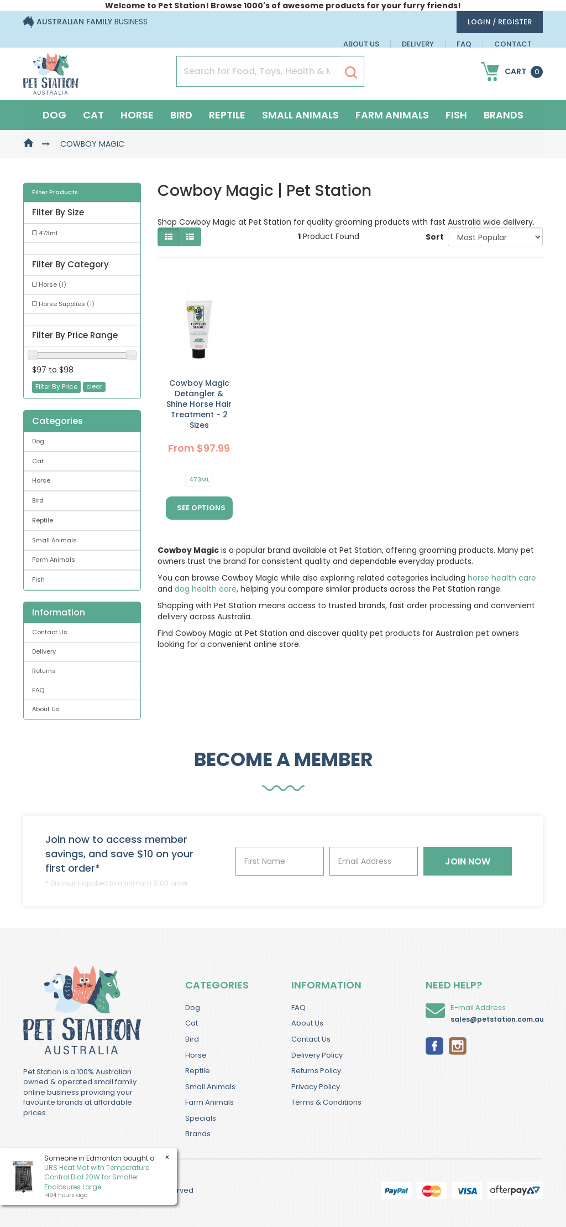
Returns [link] (44, 670)
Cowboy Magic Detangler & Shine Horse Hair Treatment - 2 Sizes (199, 404)
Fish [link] (38, 579)
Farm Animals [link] (53, 559)
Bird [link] (38, 500)
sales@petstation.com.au (497, 1019)
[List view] (190, 236)
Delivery (418, 44)
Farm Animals (392, 115)
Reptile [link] (42, 520)
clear (94, 386)
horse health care (502, 577)
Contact (513, 44)
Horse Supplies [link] (67, 303)
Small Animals (300, 115)
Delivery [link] (44, 651)
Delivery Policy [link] (317, 1055)
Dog (54, 115)
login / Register (500, 22)
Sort (432, 236)
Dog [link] (38, 441)
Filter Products (55, 192)
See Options (201, 508)
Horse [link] (52, 284)
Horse (137, 115)
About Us (361, 44)
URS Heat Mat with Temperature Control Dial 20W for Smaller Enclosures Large (96, 1177)
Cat (93, 115)
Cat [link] (38, 461)
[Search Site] (351, 72)
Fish (456, 115)
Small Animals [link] (54, 540)
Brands (503, 115)
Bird (181, 115)
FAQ (464, 44)
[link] (434, 1045)
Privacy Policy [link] (315, 1086)
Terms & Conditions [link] (326, 1102)
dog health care (206, 588)
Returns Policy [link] (316, 1070)
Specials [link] (200, 1118)
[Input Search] (258, 71)
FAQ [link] (38, 690)
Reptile (227, 115)
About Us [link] (46, 709)
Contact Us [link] (49, 632)
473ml (199, 479)
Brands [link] (198, 1133)
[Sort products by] (495, 236)
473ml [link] (48, 233)
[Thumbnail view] (169, 236)
